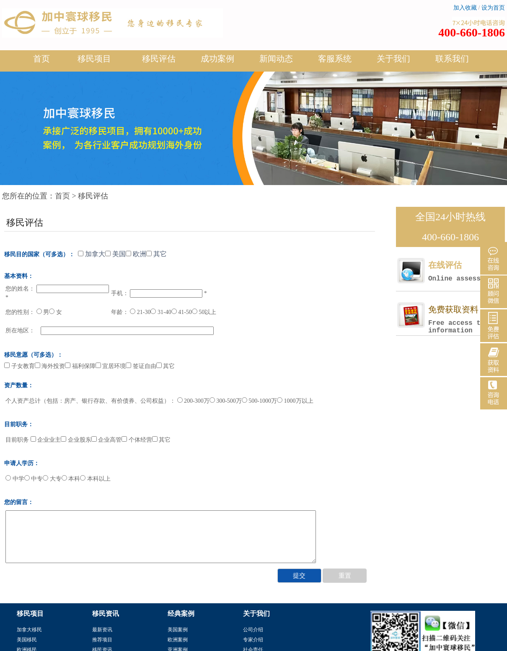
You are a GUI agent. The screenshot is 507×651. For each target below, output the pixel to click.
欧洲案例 (178, 640)
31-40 (160, 312)
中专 (33, 479)
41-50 (181, 312)
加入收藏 (465, 8)
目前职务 (17, 440)
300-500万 (226, 401)
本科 (71, 479)
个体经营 (137, 440)
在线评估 (466, 271)
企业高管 (106, 440)
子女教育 (19, 366)
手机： (120, 293)
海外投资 (50, 366)
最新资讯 (102, 630)
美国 (115, 253)
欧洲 (136, 253)
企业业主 (46, 440)
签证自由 (141, 366)
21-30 (140, 312)
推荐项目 (102, 640)
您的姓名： (20, 289)
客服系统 (335, 58)
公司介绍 (253, 630)
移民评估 (159, 62)
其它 (156, 253)
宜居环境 (111, 366)
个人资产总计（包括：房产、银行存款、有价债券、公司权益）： (90, 401)
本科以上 (95, 479)
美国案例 (178, 630)
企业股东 (76, 440)
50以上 (204, 312)
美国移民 (27, 640)
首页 (41, 58)
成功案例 (217, 62)
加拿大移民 (29, 630)
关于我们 (393, 62)
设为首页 (493, 8)
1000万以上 (295, 401)
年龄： (120, 312)
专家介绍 (253, 640)
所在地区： (20, 330)
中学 (14, 479)
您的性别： (20, 312)
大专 (52, 479)
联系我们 (452, 58)
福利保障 (80, 366)
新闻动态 (276, 62)
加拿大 (91, 253)
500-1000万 (259, 401)
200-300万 (193, 401)
